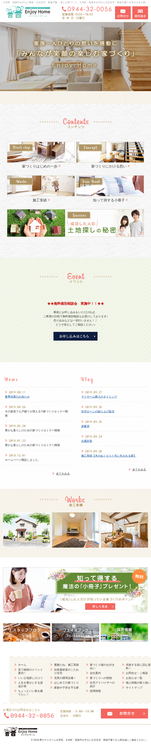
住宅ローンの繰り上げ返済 (97, 411)
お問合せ (123, 12)
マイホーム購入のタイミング (99, 396)
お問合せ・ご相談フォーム (124, 713)
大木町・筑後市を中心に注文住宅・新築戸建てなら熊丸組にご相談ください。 (106, 739)
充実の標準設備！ (56, 677)
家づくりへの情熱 (92, 677)
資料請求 (140, 12)
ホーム (13, 664)
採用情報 (86, 690)
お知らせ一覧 (126, 677)
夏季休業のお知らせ (17, 396)
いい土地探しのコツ (21, 677)
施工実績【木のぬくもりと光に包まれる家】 (108, 455)
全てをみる (61, 474)
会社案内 (86, 672)
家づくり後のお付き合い (93, 666)
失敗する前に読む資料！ (130, 666)
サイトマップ (126, 687)
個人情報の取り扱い (130, 682)
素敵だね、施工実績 (57, 664)
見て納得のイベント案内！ (21, 671)
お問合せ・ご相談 (129, 672)
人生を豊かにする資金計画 (21, 684)
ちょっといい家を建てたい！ (21, 692)
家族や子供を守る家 (57, 687)
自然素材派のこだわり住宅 (57, 671)
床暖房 (85, 426)
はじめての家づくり (57, 682)
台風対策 (86, 440)
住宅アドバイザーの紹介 (93, 684)
